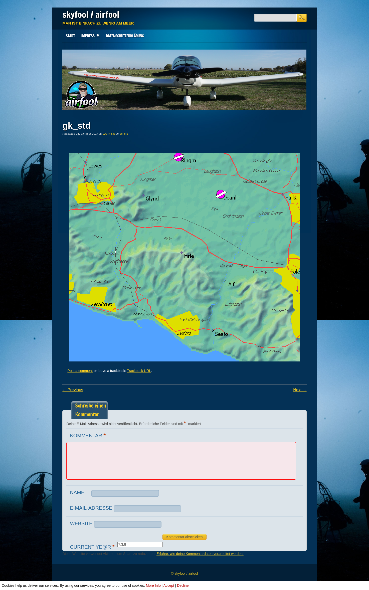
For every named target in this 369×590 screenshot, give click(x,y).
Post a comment (80, 371)
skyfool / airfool (90, 14)
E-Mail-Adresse (91, 508)
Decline (183, 585)
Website (81, 523)
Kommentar (88, 435)
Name (77, 492)
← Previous (72, 390)
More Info (153, 585)
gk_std (124, 133)
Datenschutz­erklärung (125, 36)
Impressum (90, 36)
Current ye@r (93, 547)
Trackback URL (139, 371)
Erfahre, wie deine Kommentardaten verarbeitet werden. (200, 554)
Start (70, 36)
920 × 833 (109, 133)
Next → (299, 390)
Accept (168, 585)
